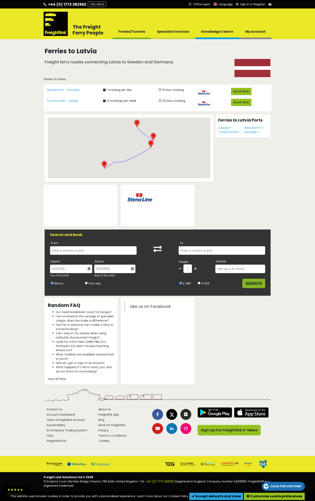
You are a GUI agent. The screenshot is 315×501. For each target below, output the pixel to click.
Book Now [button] (241, 91)
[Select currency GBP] (180, 283)
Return (99, 261)
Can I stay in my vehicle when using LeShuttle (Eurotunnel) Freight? (81, 335)
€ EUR (203, 283)
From (54, 243)
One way (94, 283)
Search (254, 283)
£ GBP (185, 283)
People (183, 262)
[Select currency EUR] (199, 283)
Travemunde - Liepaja (62, 101)
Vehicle (221, 261)
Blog (101, 420)
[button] (104, 165)
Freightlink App (108, 415)
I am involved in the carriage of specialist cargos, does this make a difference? (85, 318)
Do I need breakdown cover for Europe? (83, 312)
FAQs (50, 436)
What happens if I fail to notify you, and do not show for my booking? (84, 369)
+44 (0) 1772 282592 (159, 481)
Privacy (103, 430)
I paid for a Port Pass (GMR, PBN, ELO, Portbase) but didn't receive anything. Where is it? (82, 346)
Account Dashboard (61, 415)
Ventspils (251, 132)
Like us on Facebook (150, 306)
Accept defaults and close (216, 496)
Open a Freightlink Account (66, 420)
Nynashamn (253, 128)
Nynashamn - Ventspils (63, 90)
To (181, 243)
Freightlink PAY (57, 441)
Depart (55, 261)
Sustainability (56, 425)
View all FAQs (57, 379)
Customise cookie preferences (274, 496)
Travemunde (229, 132)
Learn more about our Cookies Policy (162, 496)
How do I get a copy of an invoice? (80, 363)
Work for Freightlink (111, 425)
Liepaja (225, 128)
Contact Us (55, 409)
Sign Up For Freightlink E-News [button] (229, 430)
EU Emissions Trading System (67, 430)
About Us (104, 409)
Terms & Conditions (112, 436)
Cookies (104, 441)
